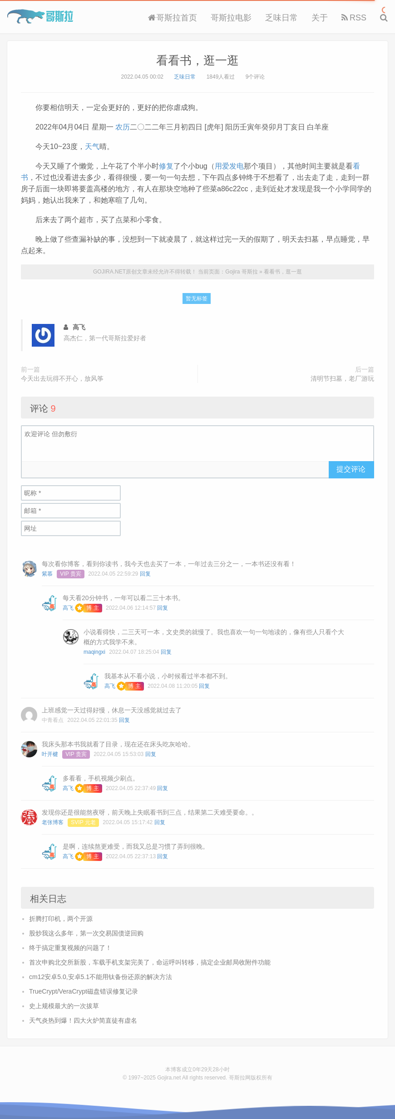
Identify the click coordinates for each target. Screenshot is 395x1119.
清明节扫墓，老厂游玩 (342, 378)
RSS (353, 17)
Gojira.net (169, 1077)
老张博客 (53, 822)
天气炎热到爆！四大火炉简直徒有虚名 (83, 1020)
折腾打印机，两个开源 (61, 918)
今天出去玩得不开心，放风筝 (62, 378)
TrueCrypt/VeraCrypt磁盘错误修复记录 (83, 991)
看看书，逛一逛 (197, 60)
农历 (122, 127)
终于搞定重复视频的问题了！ (70, 947)
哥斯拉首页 (172, 17)
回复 (145, 574)
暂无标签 (196, 298)
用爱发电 (229, 166)
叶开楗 (50, 754)
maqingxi (94, 652)
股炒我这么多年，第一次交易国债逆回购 (86, 933)
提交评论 (350, 469)
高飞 (68, 608)
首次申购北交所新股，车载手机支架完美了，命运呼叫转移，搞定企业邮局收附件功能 (150, 962)
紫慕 (47, 574)
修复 (166, 166)
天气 (92, 146)
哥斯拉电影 (231, 17)
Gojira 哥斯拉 (40, 16)
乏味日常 (281, 17)
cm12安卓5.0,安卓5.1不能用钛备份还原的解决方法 (100, 976)
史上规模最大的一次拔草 (64, 1006)
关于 (319, 17)
